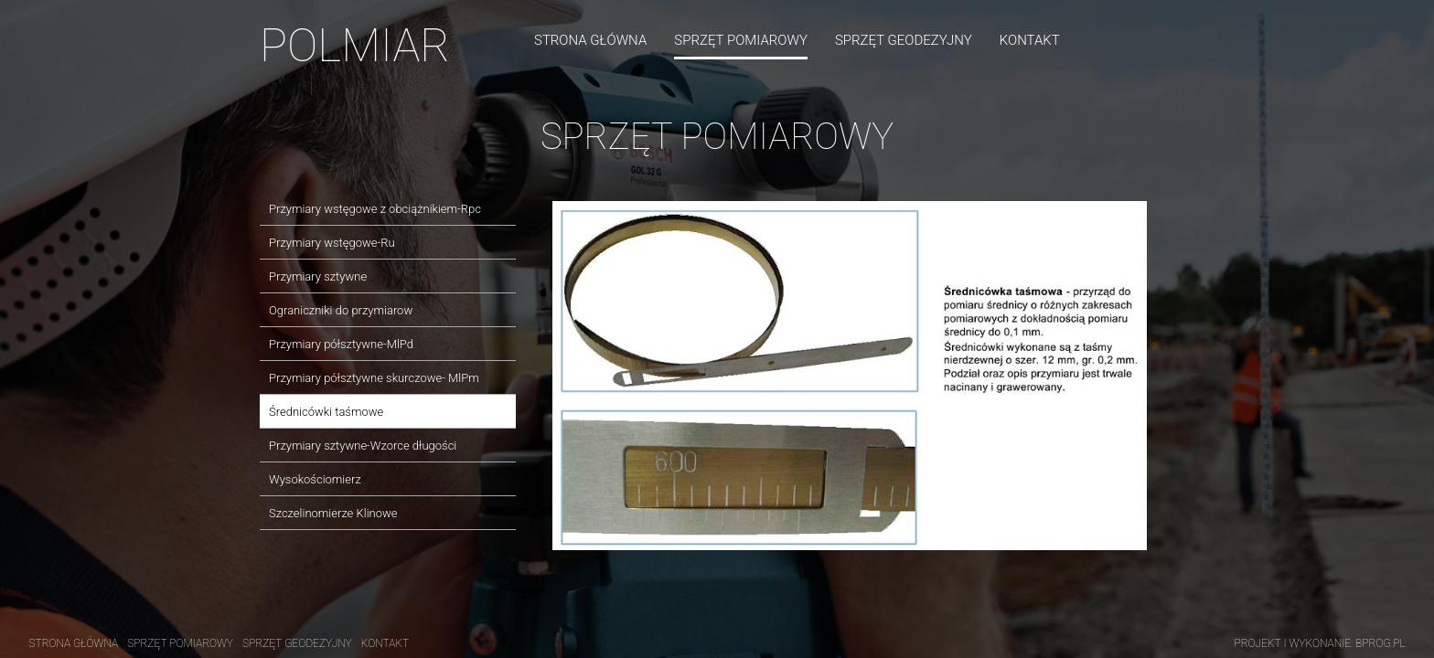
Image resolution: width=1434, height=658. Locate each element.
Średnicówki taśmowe (326, 412)
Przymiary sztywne (318, 276)
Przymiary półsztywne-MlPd (341, 344)
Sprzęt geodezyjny (903, 40)
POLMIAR (355, 45)
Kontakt (1030, 40)
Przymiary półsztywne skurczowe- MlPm (374, 378)
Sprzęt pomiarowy (741, 40)
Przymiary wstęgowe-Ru (332, 242)
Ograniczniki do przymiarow (340, 310)
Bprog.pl (1380, 643)
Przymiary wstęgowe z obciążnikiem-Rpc (375, 209)
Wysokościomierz (315, 479)
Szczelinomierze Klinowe (333, 513)
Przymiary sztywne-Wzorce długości (362, 445)
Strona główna (590, 40)
